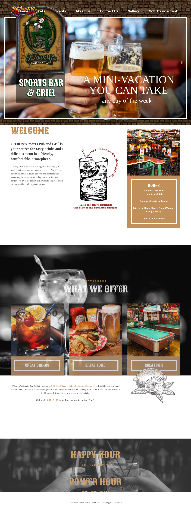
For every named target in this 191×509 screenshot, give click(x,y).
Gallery (133, 11)
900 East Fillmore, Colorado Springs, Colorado (72, 386)
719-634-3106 (51, 400)
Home (23, 11)
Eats (41, 11)
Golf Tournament (163, 11)
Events (60, 11)
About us (83, 11)
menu (28, 154)
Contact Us (109, 11)
